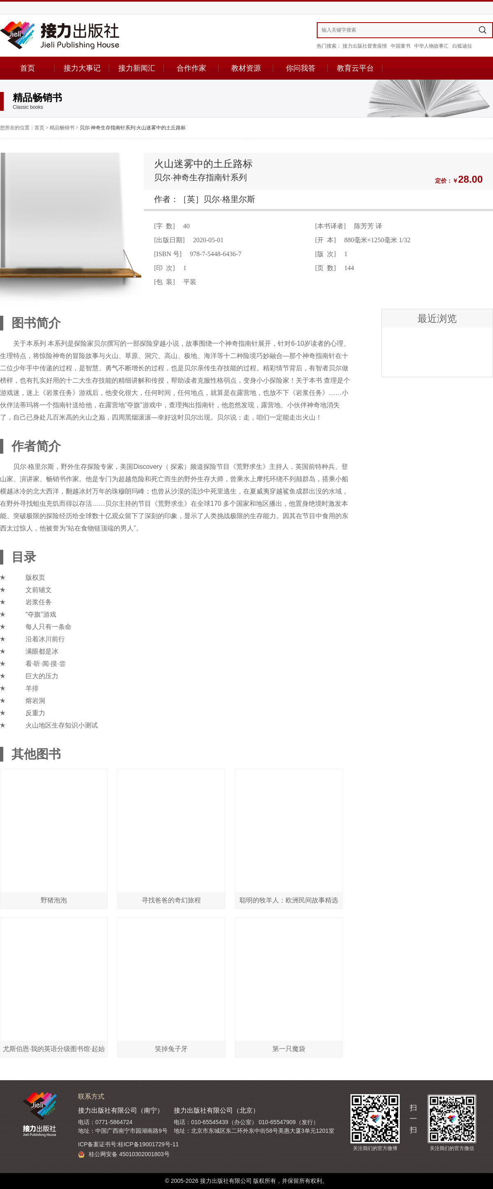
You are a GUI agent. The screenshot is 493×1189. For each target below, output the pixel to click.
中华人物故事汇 (431, 46)
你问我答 (301, 68)
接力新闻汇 (136, 68)
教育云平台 (355, 68)
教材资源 (246, 68)
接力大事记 (82, 68)
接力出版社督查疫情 (365, 46)
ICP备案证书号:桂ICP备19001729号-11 (128, 1144)
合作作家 (191, 68)
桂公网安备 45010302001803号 (124, 1154)
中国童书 (400, 46)
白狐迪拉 (462, 46)
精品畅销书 (62, 128)
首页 (27, 68)
